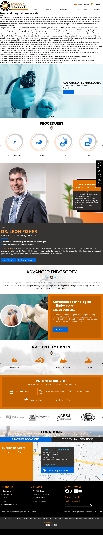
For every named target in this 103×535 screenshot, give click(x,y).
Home (3, 512)
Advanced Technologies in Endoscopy (72, 304)
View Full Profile (8, 260)
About (8, 512)
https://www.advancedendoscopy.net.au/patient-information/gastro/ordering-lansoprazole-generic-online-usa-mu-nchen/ (38, 58)
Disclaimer (66, 512)
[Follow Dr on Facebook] (67, 491)
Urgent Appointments (40, 501)
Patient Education (39, 498)
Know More (68, 92)
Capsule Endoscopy (64, 310)
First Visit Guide (22, 391)
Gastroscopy (7, 494)
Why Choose (87, 186)
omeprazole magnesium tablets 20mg (78, 56)
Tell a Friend (98, 512)
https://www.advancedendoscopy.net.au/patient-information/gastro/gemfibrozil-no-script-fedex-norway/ (32, 56)
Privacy (74, 512)
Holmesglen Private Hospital (13, 452)
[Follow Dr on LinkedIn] (76, 491)
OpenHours (99, 167)
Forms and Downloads (54, 391)
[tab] (26, 439)
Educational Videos (82, 391)
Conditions (16, 512)
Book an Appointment (26, 260)
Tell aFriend (99, 175)
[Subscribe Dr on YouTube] (80, 491)
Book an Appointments (57, 470)
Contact (33, 512)
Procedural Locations (77, 439)
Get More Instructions (38, 62)
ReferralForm (99, 184)
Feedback (89, 512)
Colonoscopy (7, 491)
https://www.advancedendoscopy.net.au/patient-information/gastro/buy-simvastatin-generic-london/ (31, 60)
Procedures (51, 123)
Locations (97, 4)
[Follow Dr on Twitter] (71, 491)
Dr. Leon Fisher (19, 231)
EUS (4, 501)
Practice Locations (25, 439)
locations (51, 431)
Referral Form (65, 400)
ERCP (5, 498)
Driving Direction (49, 465)
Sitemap (81, 512)
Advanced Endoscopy (51, 272)
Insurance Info (36, 400)
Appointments (83, 4)
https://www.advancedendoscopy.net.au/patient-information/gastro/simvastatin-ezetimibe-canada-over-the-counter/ (36, 52)
